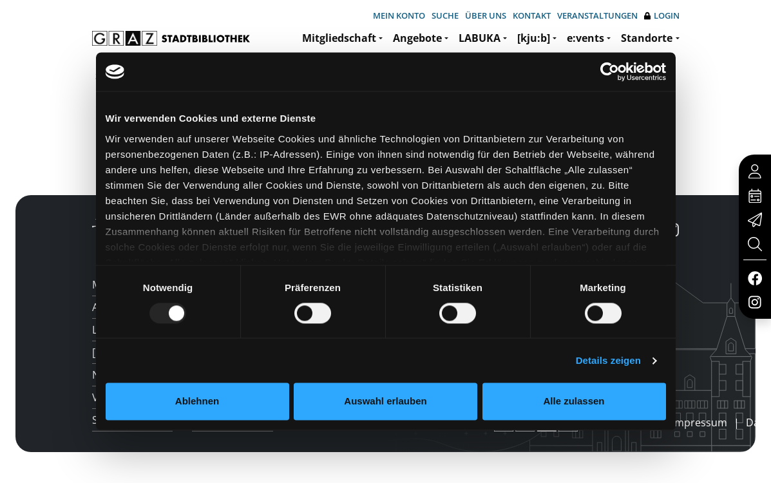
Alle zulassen (573, 401)
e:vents (585, 38)
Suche (445, 15)
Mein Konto (399, 15)
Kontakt (532, 15)
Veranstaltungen (597, 15)
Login (662, 16)
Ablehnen (197, 401)
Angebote (417, 38)
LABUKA (479, 38)
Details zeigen (608, 360)
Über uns (485, 15)
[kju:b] (533, 38)
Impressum (699, 422)
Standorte (646, 38)
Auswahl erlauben (385, 401)
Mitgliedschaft (339, 38)
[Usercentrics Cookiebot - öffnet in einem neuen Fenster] (609, 71)
